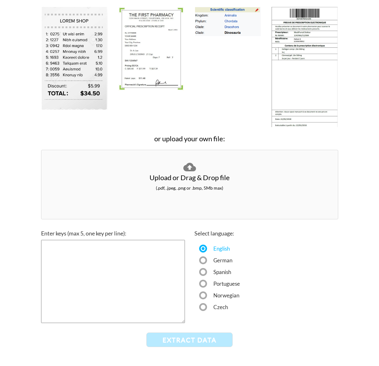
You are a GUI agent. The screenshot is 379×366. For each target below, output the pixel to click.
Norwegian (224, 294)
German (222, 259)
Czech (220, 306)
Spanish (222, 271)
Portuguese (224, 282)
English (221, 247)
